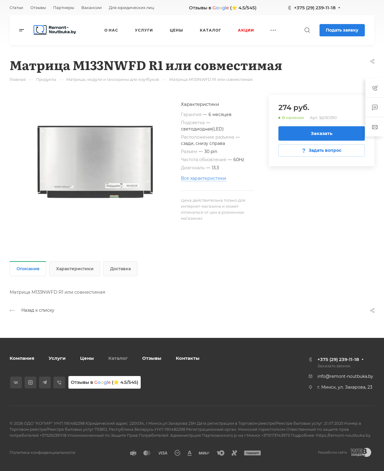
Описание (28, 268)
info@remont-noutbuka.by (345, 376)
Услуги (57, 358)
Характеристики (75, 268)
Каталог (118, 358)
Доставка (120, 268)
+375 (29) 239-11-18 (315, 8)
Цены (87, 358)
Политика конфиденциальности (42, 452)
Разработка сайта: (332, 452)
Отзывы (151, 358)
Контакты (188, 358)
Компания (22, 358)
